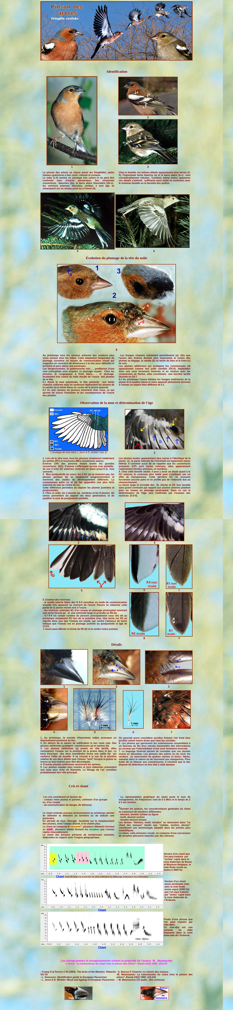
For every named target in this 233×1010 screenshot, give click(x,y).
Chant (60, 876)
